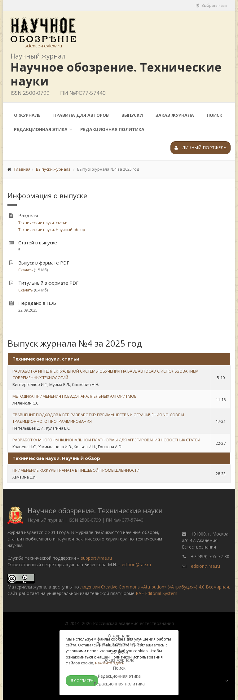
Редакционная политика (112, 129)
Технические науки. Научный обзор (51, 229)
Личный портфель (200, 148)
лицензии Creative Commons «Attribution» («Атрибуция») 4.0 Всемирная (154, 587)
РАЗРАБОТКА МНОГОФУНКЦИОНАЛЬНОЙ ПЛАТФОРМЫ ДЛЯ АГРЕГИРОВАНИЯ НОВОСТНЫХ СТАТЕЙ (106, 440)
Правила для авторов (81, 115)
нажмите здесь (110, 663)
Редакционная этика (41, 129)
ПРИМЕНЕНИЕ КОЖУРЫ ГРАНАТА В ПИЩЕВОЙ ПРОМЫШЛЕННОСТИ (75, 470)
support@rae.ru (96, 558)
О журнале (27, 115)
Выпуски (132, 115)
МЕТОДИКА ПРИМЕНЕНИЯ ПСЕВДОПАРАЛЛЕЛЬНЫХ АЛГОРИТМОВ (74, 396)
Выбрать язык (211, 5)
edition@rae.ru (136, 564)
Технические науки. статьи (43, 222)
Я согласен (82, 680)
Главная (22, 169)
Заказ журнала (175, 115)
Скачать (25, 270)
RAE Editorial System (156, 593)
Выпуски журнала (53, 169)
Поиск (214, 115)
